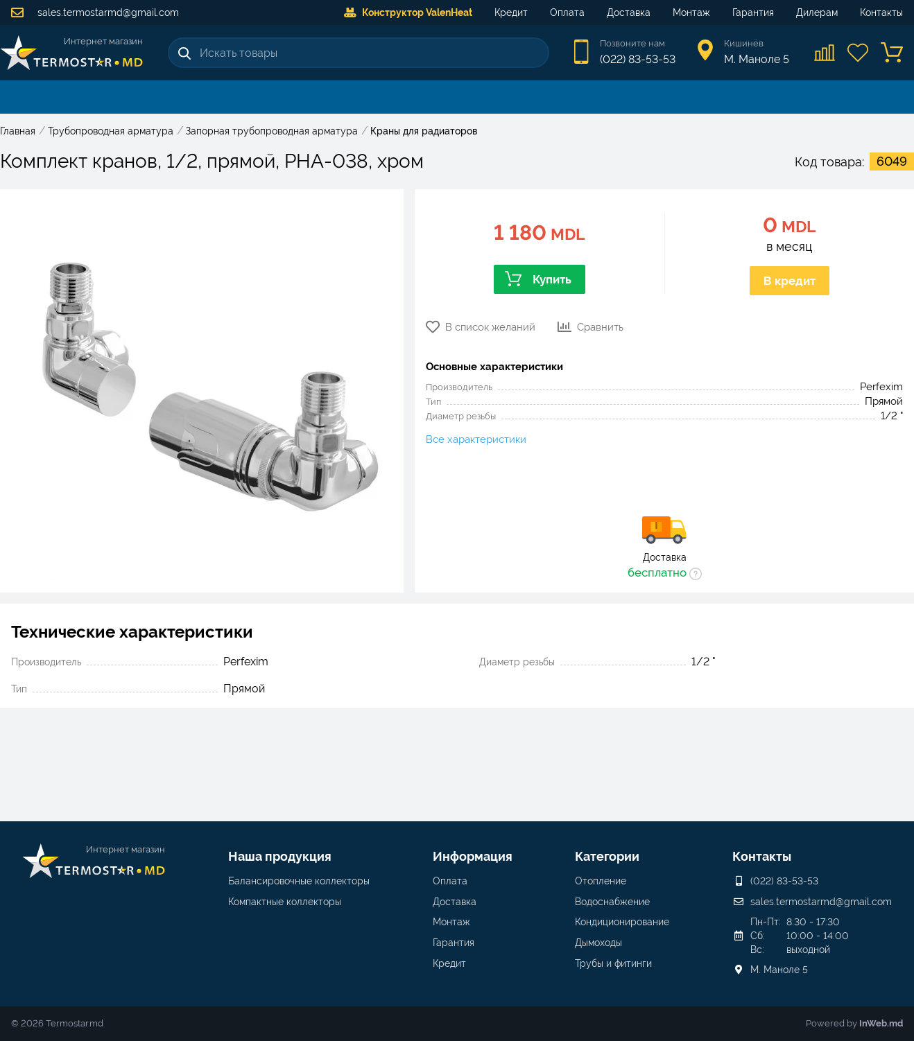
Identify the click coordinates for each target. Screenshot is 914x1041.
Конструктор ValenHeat (408, 12)
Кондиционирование (622, 921)
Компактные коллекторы (284, 901)
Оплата (567, 12)
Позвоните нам (632, 43)
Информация (472, 856)
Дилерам (817, 12)
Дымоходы (598, 942)
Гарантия (753, 12)
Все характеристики (476, 439)
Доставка (628, 12)
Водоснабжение (612, 901)
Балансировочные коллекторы (299, 880)
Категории (607, 856)
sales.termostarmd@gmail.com (95, 12)
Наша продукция (279, 856)
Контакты (881, 12)
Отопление (600, 880)
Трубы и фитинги (613, 963)
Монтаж (691, 12)
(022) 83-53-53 (637, 59)
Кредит (511, 12)
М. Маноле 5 (779, 969)
